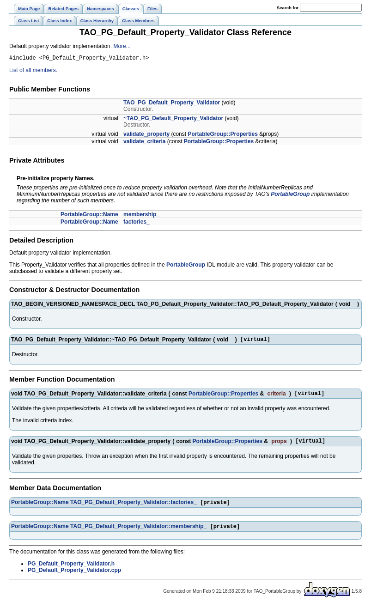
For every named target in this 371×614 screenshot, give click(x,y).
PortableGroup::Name (89, 216)
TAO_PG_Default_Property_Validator (171, 104)
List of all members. (33, 71)
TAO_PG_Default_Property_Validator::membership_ (138, 533)
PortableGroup (290, 195)
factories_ (136, 223)
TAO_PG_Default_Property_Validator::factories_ (133, 508)
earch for (287, 7)
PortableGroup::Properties (222, 135)
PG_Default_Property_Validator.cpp (74, 577)
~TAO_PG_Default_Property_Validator (173, 119)
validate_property (146, 135)
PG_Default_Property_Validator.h (71, 571)
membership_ (141, 216)
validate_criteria (144, 143)
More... (121, 46)
